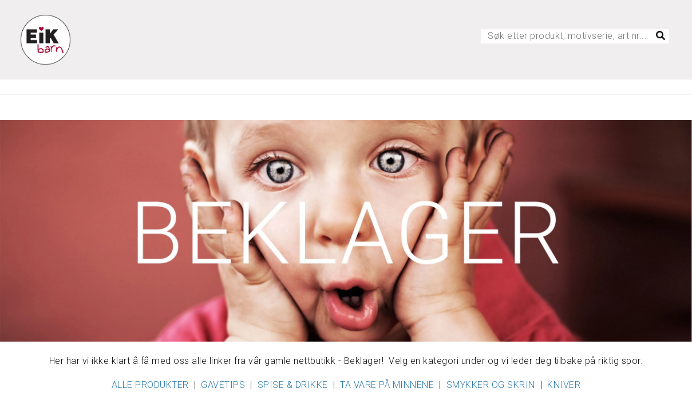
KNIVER (563, 384)
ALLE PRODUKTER (150, 384)
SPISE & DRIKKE (293, 384)
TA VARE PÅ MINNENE (387, 384)
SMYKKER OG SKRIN (490, 384)
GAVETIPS (223, 384)
